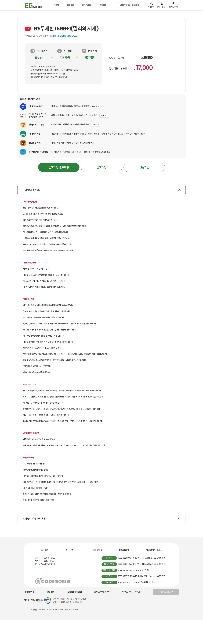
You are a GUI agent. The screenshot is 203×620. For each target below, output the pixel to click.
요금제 (56, 5)
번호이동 (101, 167)
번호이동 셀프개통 (58, 166)
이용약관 (50, 591)
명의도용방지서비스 (131, 591)
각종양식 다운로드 (154, 549)
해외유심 (70, 5)
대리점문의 (29, 591)
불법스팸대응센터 (102, 591)
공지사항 (70, 549)
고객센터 (103, 5)
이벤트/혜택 (86, 5)
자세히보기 (95, 106)
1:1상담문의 (124, 549)
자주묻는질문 (96, 549)
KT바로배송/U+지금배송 (129, 5)
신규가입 (144, 167)
